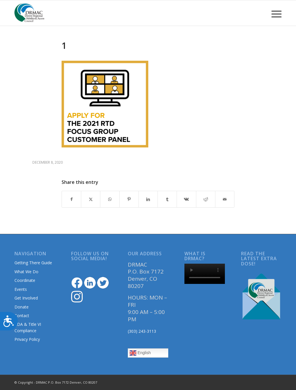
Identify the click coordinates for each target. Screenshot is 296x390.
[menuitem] (275, 13)
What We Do (26, 271)
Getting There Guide (33, 262)
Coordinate (24, 280)
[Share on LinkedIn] (148, 199)
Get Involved (26, 298)
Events (20, 289)
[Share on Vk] (186, 199)
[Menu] (275, 13)
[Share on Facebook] (71, 199)
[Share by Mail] (224, 199)
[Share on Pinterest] (129, 199)
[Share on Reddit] (205, 199)
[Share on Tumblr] (167, 199)
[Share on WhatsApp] (109, 199)
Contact (21, 315)
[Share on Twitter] (90, 199)
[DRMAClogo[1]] (29, 13)
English (140, 353)
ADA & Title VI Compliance (27, 327)
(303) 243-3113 (142, 331)
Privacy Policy (27, 339)
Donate (21, 307)
